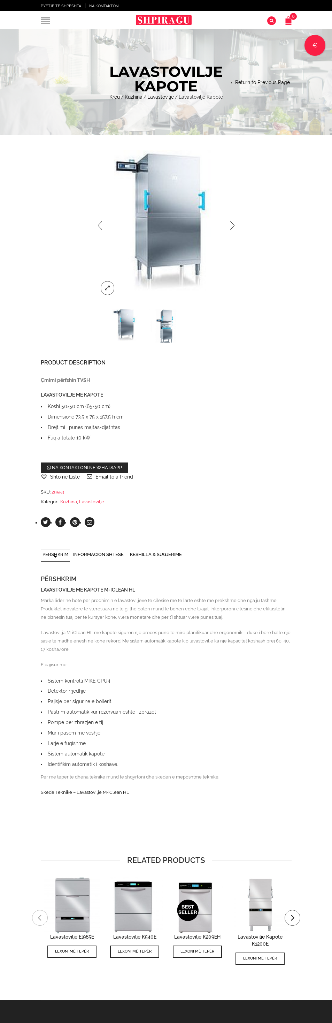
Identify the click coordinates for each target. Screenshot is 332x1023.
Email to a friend (114, 477)
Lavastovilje (160, 97)
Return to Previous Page (262, 82)
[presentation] (100, 225)
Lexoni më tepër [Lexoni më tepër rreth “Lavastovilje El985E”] (72, 951)
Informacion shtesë (98, 554)
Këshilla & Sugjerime (156, 554)
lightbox (108, 288)
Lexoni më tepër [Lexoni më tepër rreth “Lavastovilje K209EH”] (197, 951)
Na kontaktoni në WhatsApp (84, 467)
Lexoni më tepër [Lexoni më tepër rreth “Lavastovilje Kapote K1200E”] (260, 958)
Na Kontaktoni (104, 6)
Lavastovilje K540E (134, 937)
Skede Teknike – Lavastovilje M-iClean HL (85, 792)
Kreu (114, 97)
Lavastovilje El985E (72, 937)
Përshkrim (55, 554)
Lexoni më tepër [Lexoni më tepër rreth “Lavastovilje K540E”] (135, 951)
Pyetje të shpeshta (61, 6)
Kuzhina (133, 97)
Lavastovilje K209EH (197, 937)
